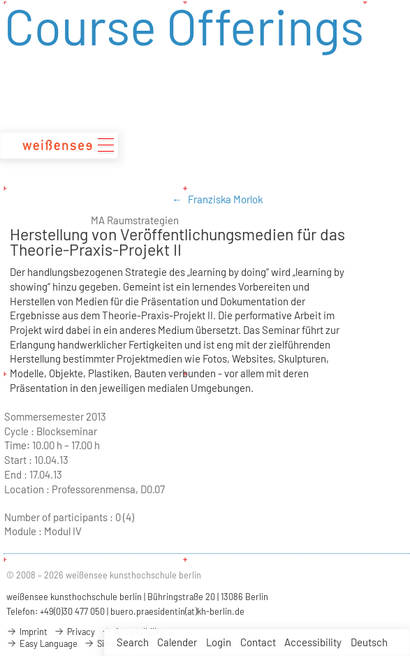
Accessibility (313, 642)
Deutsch (369, 642)
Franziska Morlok (225, 199)
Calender (177, 642)
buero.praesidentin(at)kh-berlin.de (177, 611)
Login (218, 642)
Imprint (26, 631)
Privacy (74, 631)
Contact (258, 642)
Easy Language (42, 643)
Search (133, 642)
